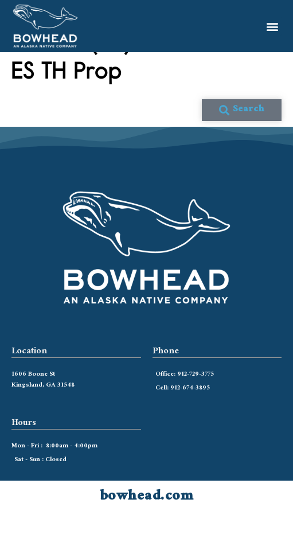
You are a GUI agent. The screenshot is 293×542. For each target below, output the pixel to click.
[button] (272, 26)
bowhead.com (147, 525)
